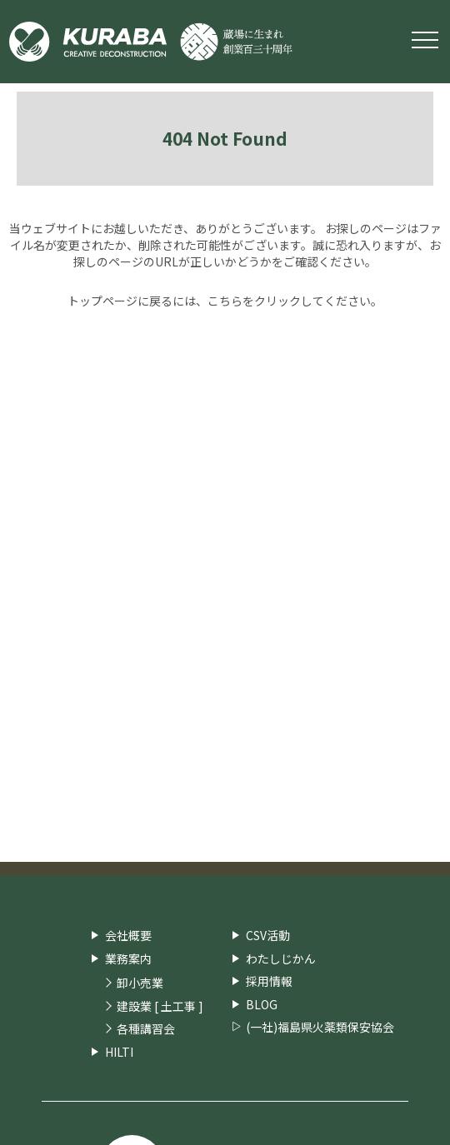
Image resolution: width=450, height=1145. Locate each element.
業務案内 (128, 958)
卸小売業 (140, 983)
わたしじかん (281, 958)
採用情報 (269, 981)
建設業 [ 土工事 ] (160, 1006)
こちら (225, 300)
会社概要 (128, 935)
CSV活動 (268, 935)
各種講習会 (146, 1029)
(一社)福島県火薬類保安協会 (320, 1026)
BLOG (262, 1004)
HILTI (119, 1051)
